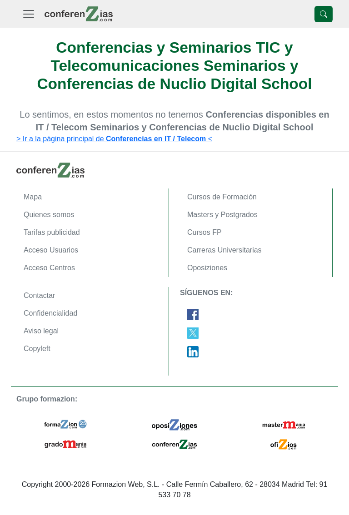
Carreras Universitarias (224, 250)
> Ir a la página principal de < (114, 139)
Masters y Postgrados (222, 214)
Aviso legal (41, 331)
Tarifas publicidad (52, 232)
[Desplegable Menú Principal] (28, 14)
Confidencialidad (50, 313)
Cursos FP (204, 232)
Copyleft (37, 348)
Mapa (33, 197)
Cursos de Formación (222, 197)
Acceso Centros (49, 268)
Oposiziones (207, 268)
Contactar (39, 295)
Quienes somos (49, 214)
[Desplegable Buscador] (323, 14)
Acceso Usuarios (51, 250)
